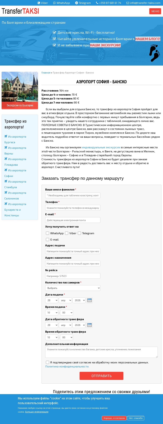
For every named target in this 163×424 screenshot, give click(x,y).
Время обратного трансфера (65, 331)
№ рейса (51, 270)
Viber (44, 2)
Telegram (85, 2)
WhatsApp (63, 2)
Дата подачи (55, 294)
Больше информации (36, 411)
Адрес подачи (55, 245)
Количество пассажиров (63, 282)
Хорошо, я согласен (114, 418)
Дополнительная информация (66, 343)
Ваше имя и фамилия (60, 189)
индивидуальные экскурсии (101, 147)
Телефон (52, 201)
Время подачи (56, 306)
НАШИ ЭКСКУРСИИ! (105, 45)
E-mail (50, 214)
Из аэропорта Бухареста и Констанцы (15, 209)
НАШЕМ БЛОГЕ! (147, 39)
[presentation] (89, 300)
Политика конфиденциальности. (67, 366)
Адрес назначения (58, 257)
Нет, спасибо (136, 418)
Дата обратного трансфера (64, 319)
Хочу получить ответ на (62, 226)
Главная (46, 72)
